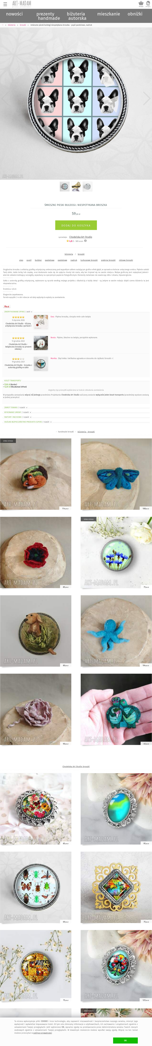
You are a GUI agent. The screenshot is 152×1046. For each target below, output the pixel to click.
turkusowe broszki (89, 260)
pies (21, 260)
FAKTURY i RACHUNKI (18, 417)
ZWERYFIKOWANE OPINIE (18, 312)
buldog (38, 260)
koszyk (141, 6)
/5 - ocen (74, 241)
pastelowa (49, 260)
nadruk (74, 260)
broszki (81, 254)
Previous (5, 98)
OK (125, 1040)
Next (147, 98)
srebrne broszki (108, 260)
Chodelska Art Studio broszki (76, 766)
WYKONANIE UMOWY (17, 412)
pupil (29, 260)
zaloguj (148, 6)
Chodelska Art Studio (80, 237)
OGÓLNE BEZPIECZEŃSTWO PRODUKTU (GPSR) (28, 422)
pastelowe (62, 260)
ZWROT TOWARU (16, 407)
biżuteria (69, 254)
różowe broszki (126, 260)
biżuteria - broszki (86, 432)
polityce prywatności (42, 1033)
